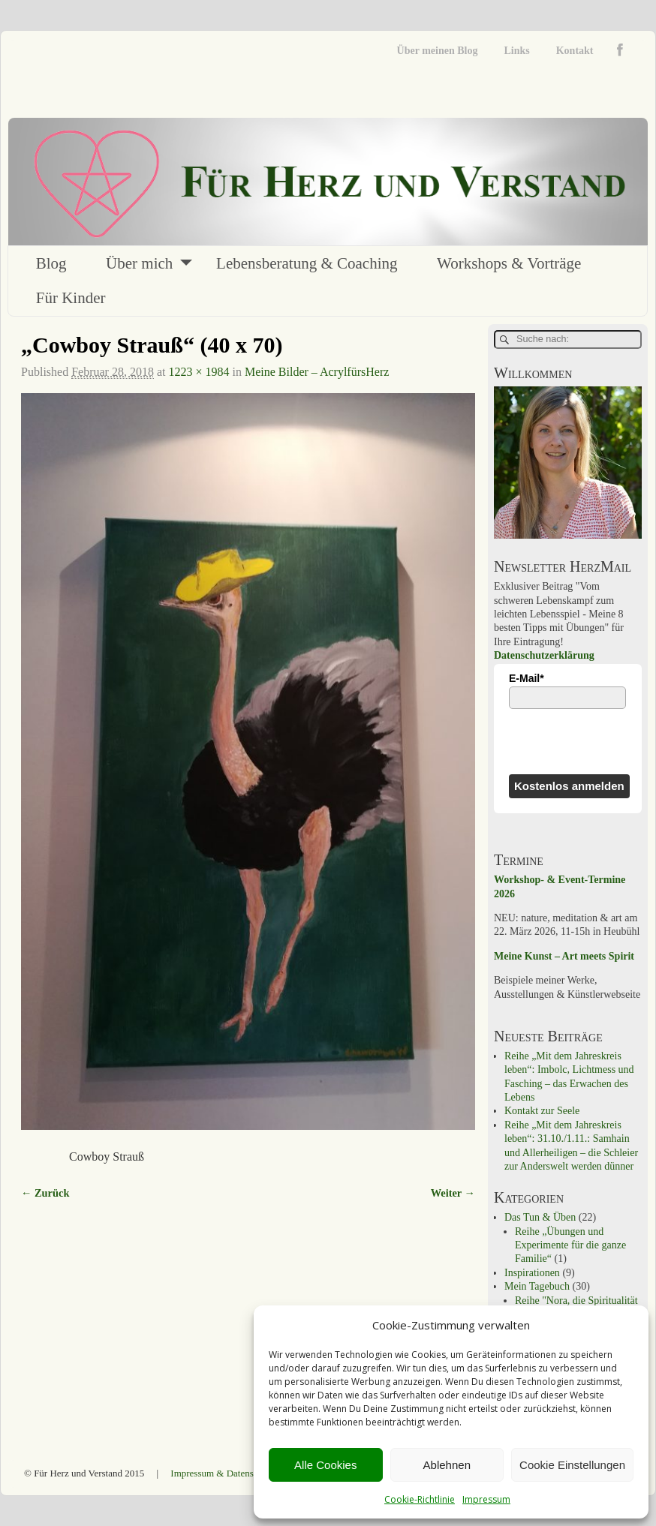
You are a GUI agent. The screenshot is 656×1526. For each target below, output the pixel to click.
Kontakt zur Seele (541, 1110)
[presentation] (574, 741)
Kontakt (575, 50)
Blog (51, 263)
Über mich (139, 263)
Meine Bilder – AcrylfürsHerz (317, 371)
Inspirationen (532, 1272)
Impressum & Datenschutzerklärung (240, 1473)
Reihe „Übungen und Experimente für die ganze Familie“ (570, 1245)
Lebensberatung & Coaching (306, 263)
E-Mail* (526, 678)
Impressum (486, 1499)
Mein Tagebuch (537, 1286)
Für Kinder (71, 298)
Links (516, 50)
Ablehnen (447, 1464)
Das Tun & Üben (540, 1217)
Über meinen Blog (437, 50)
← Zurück (45, 1193)
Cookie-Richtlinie (419, 1499)
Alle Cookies (325, 1464)
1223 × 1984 (198, 371)
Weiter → (453, 1193)
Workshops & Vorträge (509, 263)
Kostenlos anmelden (569, 786)
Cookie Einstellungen (572, 1464)
